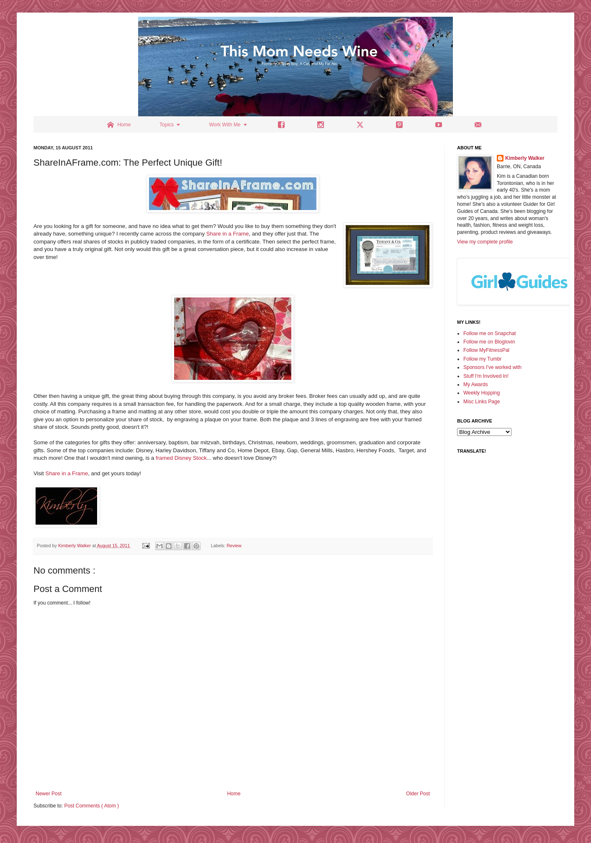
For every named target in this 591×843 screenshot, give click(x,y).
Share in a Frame (227, 234)
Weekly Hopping (481, 393)
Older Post (418, 794)
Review (234, 545)
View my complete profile (485, 242)
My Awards (475, 384)
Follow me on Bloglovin (489, 342)
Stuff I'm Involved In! (486, 376)
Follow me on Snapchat (489, 333)
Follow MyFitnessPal (486, 350)
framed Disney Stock (181, 458)
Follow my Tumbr (482, 359)
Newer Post (49, 794)
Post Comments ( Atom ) (91, 806)
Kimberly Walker (525, 158)
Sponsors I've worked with (492, 367)
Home (234, 794)
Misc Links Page (481, 402)
